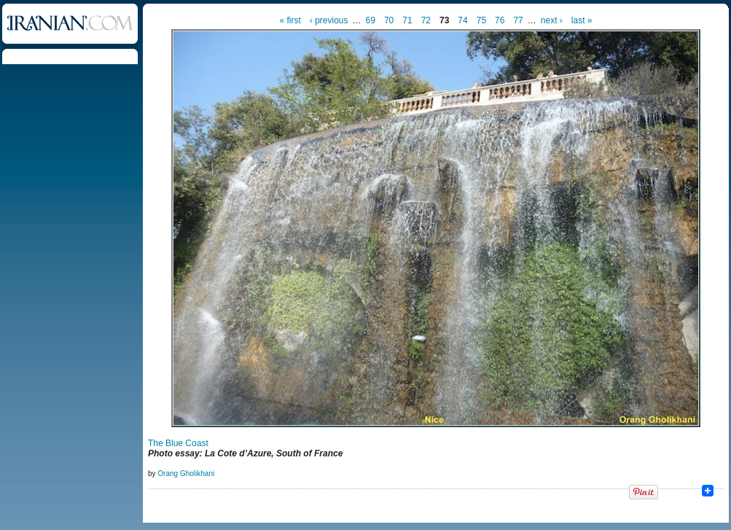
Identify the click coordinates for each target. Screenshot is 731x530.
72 (426, 20)
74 (462, 20)
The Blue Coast (178, 443)
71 (407, 20)
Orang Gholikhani (185, 473)
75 (481, 20)
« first (290, 20)
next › (552, 20)
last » (582, 20)
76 (499, 20)
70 (389, 20)
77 (518, 20)
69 (370, 20)
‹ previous (329, 20)
